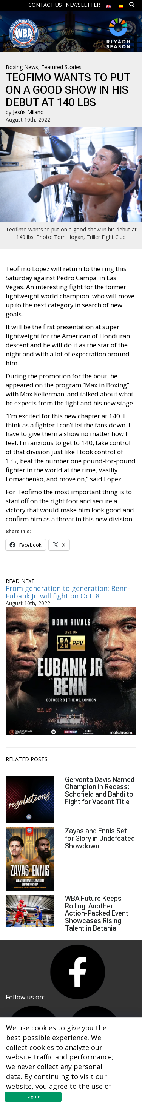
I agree (33, 1096)
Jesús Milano (28, 112)
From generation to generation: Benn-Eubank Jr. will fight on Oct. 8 (68, 592)
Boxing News (22, 67)
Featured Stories (61, 67)
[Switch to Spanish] (121, 4)
